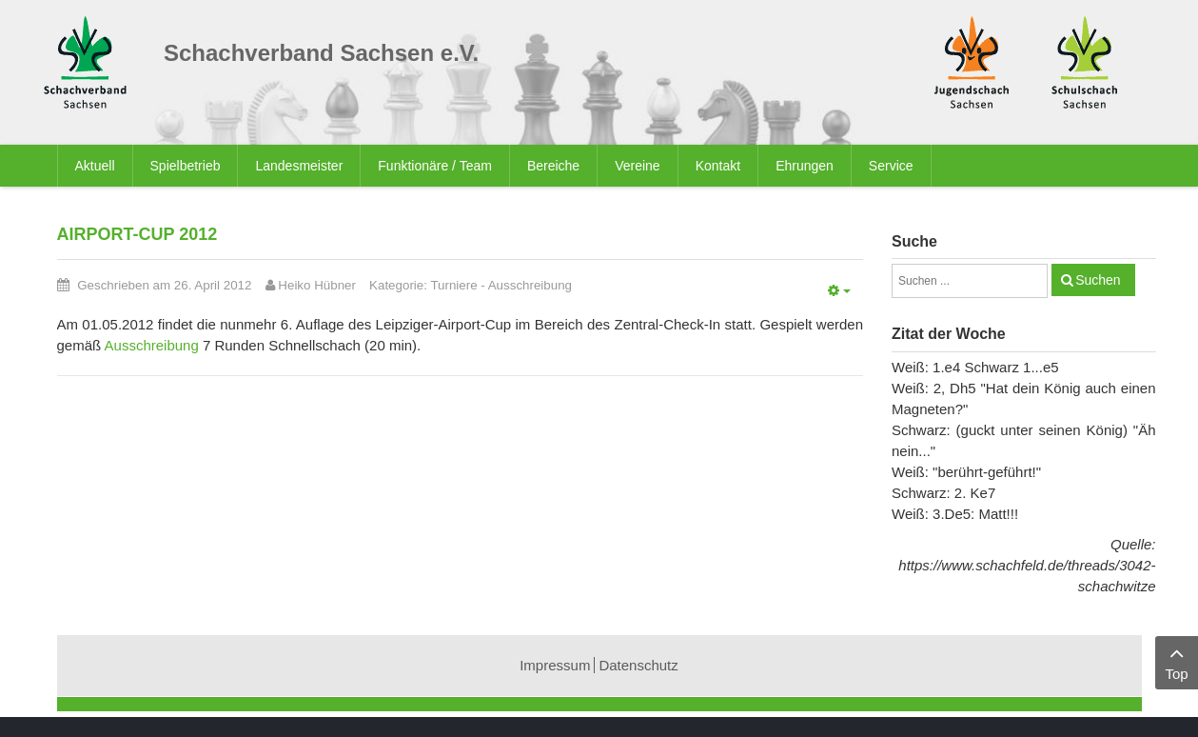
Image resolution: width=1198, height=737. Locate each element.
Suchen (1097, 280)
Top (1176, 661)
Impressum (555, 665)
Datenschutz (638, 665)
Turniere (453, 285)
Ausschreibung (530, 285)
